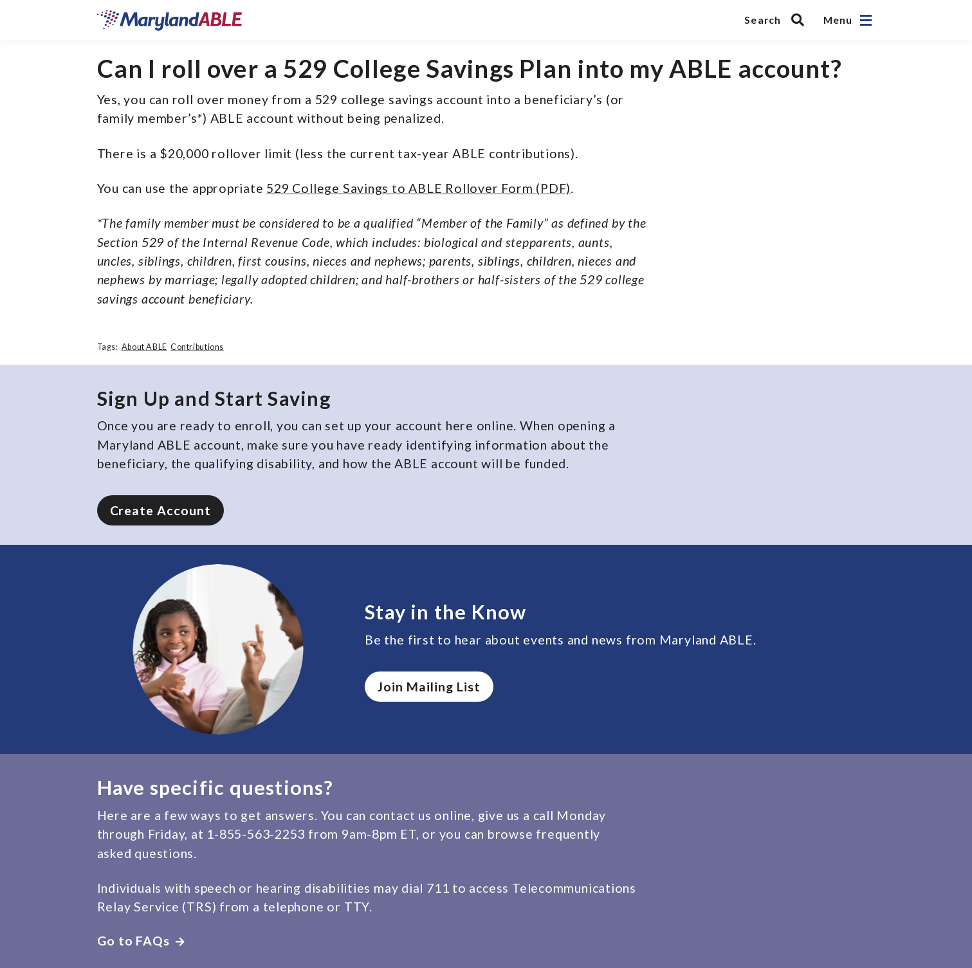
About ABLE (144, 347)
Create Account (161, 510)
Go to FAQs (141, 940)
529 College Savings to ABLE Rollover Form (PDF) (418, 188)
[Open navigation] (866, 20)
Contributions (197, 347)
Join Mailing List (429, 686)
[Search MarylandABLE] (777, 20)
